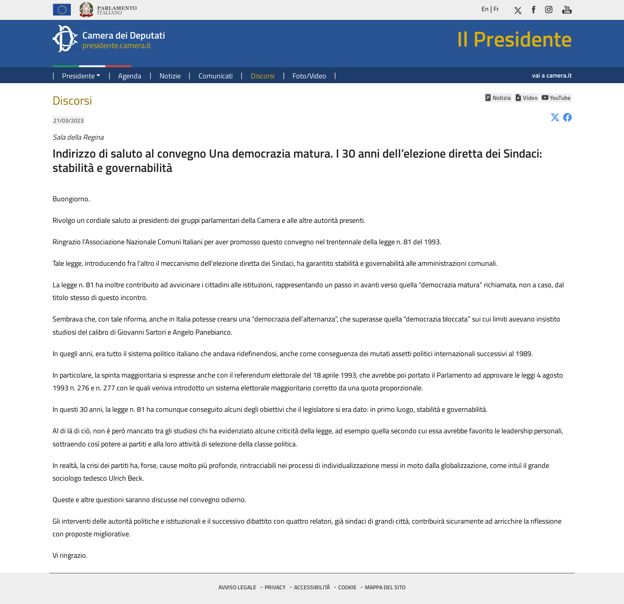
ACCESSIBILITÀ (312, 587)
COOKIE (347, 587)
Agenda (129, 75)
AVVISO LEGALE (237, 587)
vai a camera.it (552, 75)
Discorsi (263, 75)
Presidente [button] (78, 75)
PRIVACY (275, 587)
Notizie (170, 75)
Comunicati (216, 75)
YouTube (560, 97)
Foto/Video (309, 75)
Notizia (502, 97)
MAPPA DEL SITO (385, 587)
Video (530, 97)
